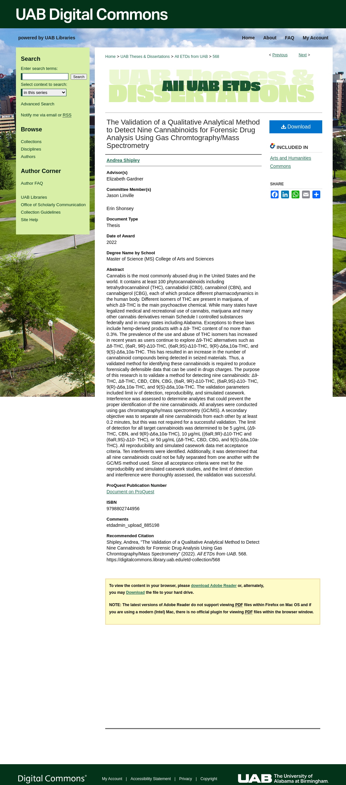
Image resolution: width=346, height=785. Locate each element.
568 (216, 56)
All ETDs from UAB (191, 56)
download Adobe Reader (214, 585)
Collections (31, 141)
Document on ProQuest (130, 491)
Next (303, 55)
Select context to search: (44, 84)
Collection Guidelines (41, 212)
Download (296, 126)
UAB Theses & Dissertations (145, 56)
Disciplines (31, 149)
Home (110, 56)
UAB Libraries (34, 197)
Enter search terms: (39, 68)
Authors (28, 156)
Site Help (29, 219)
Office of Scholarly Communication (53, 204)
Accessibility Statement (151, 779)
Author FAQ (32, 183)
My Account (112, 779)
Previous (280, 55)
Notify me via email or (46, 115)
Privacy (185, 779)
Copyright (208, 779)
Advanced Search (37, 103)
